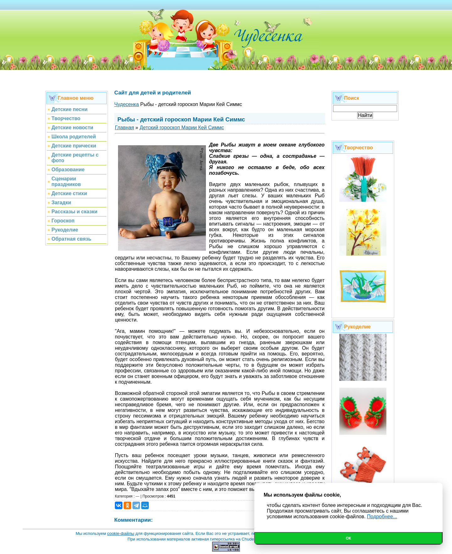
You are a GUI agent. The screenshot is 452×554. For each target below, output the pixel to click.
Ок (348, 538)
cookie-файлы (120, 533)
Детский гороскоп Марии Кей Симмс (182, 127)
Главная (124, 127)
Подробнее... (382, 516)
